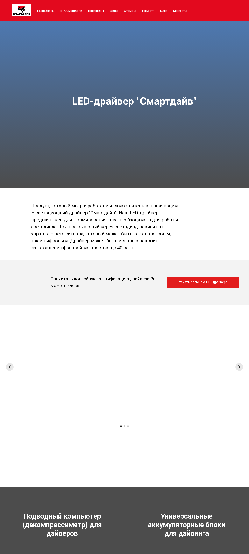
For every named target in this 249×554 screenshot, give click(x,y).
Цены (114, 11)
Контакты (180, 11)
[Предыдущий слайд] (10, 367)
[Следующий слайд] (239, 367)
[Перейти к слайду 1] (121, 426)
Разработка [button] (45, 11)
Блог (163, 11)
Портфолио (96, 11)
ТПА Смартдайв (71, 11)
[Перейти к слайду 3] (128, 426)
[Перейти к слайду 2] (124, 426)
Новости (148, 11)
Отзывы (130, 11)
